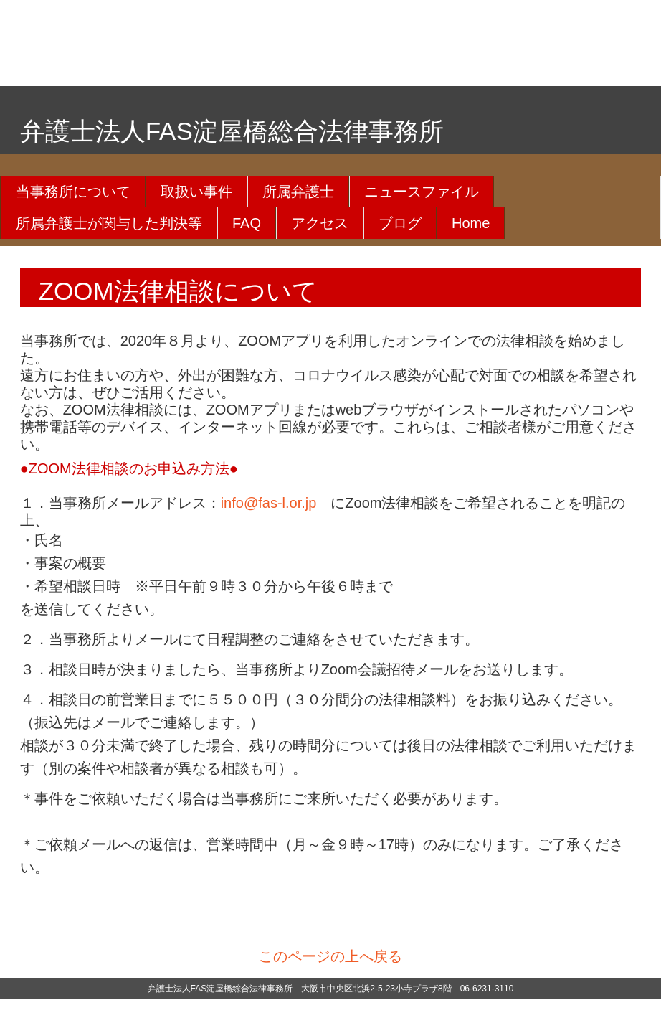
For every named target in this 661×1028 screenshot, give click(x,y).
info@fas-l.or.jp (269, 503)
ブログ (400, 223)
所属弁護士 (298, 191)
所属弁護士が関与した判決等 (109, 223)
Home (471, 223)
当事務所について (73, 191)
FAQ (246, 223)
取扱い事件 (196, 191)
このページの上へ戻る (330, 956)
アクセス (319, 223)
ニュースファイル (421, 191)
